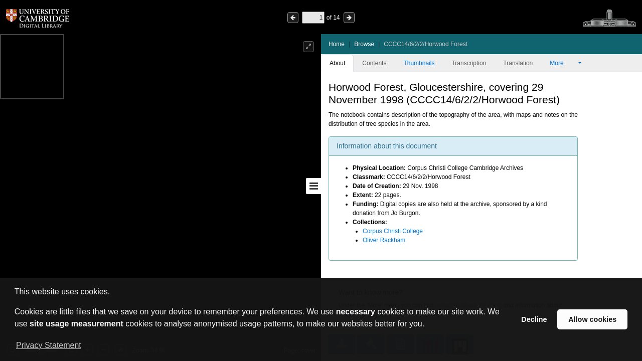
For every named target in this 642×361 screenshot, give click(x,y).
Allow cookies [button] (592, 319)
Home (337, 44)
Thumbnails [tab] (418, 63)
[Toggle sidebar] (313, 186)
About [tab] (337, 63)
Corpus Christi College (393, 231)
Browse (364, 44)
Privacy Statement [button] (48, 345)
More (563, 63)
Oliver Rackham (384, 240)
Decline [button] (534, 319)
